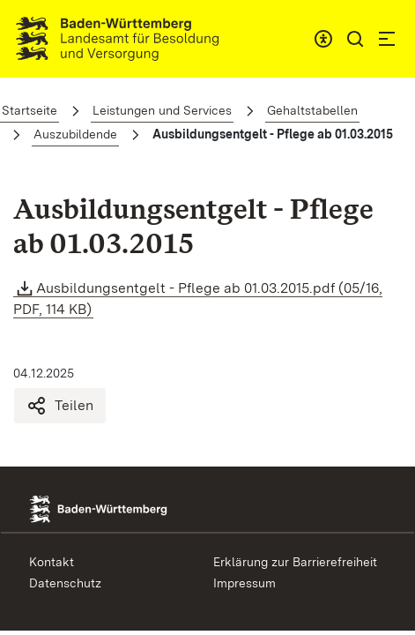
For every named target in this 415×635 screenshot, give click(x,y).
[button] (355, 38)
